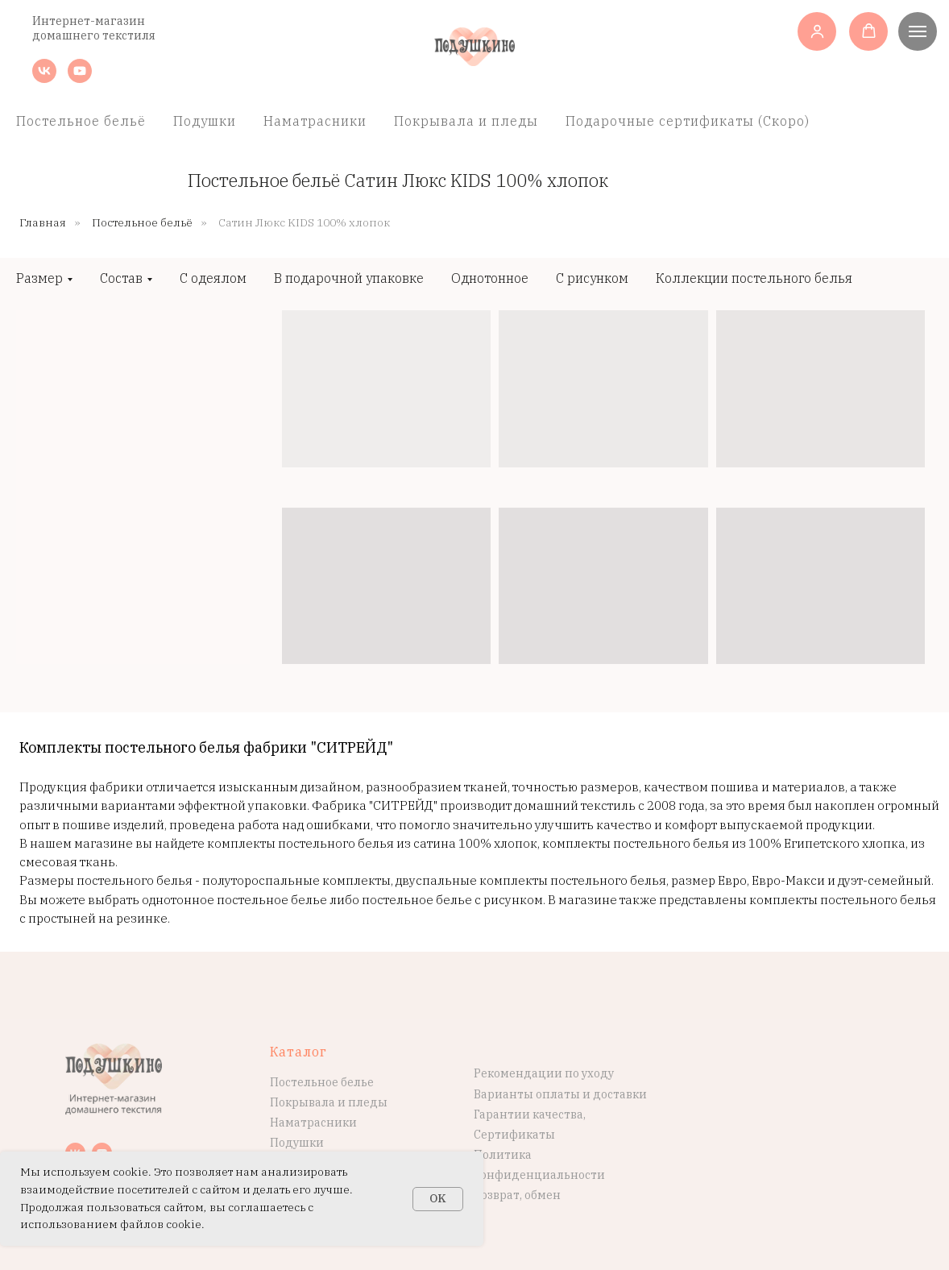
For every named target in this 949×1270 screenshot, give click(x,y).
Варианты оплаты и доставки (560, 1094)
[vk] (44, 78)
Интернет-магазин (88, 21)
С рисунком (592, 278)
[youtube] (80, 78)
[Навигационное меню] (917, 31)
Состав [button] (121, 278)
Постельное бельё (81, 121)
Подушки (204, 121)
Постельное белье (322, 1082)
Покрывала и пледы (466, 121)
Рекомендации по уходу (544, 1073)
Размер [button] (39, 278)
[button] (817, 31)
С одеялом (213, 278)
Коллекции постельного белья (754, 278)
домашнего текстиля (93, 35)
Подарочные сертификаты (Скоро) (688, 121)
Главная (42, 222)
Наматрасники (315, 121)
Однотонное (489, 278)
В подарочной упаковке (349, 278)
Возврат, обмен (517, 1195)
